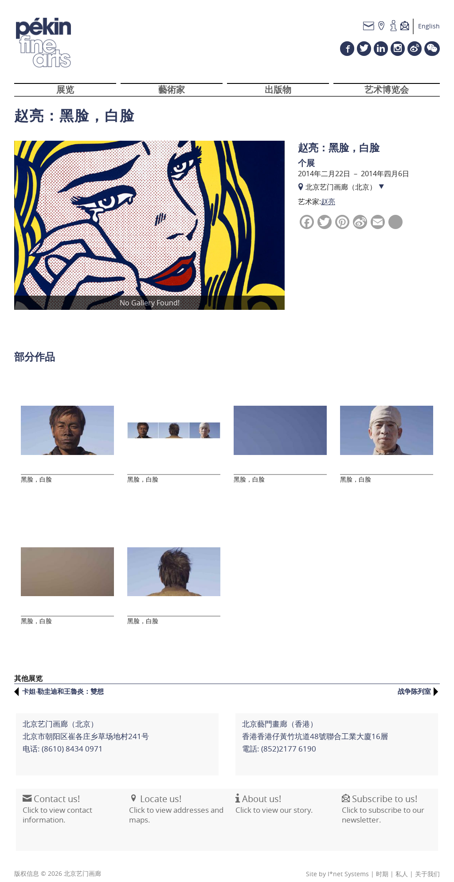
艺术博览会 (386, 94)
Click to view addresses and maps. (174, 803)
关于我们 (427, 865)
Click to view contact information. (55, 803)
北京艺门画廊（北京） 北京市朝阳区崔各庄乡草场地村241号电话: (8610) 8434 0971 (84, 725)
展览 (65, 94)
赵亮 (328, 207)
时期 (382, 865)
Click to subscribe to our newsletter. (381, 803)
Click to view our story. (272, 798)
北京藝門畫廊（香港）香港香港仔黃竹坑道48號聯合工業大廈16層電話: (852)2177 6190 (313, 725)
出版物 (278, 94)
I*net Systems (348, 865)
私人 (401, 865)
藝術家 (171, 94)
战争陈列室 (414, 682)
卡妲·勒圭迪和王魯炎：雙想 (63, 682)
